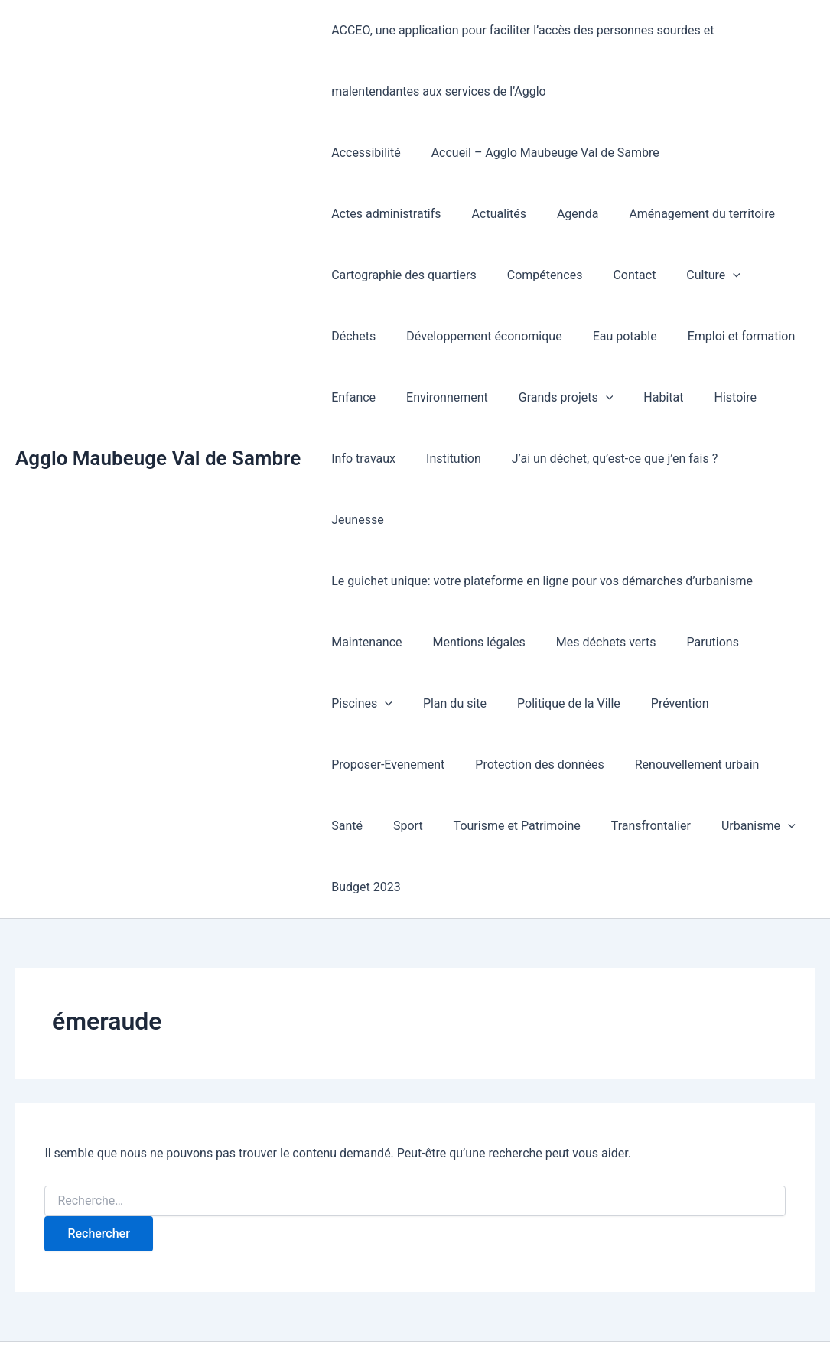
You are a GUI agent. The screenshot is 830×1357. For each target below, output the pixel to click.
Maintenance (363, 581)
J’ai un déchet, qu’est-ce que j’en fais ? (431, 458)
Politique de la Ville (553, 642)
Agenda (428, 214)
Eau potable (360, 336)
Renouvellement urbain (682, 703)
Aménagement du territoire (547, 214)
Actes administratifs (729, 152)
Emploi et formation (471, 336)
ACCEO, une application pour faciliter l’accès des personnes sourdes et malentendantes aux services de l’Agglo (565, 61)
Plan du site (445, 642)
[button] (542, 275)
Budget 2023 (362, 825)
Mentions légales (470, 581)
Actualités (355, 214)
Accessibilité (362, 152)
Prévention (659, 642)
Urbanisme (675, 765)
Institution (694, 397)
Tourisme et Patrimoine (445, 764)
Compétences (366, 275)
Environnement (659, 336)
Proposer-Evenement (384, 703)
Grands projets (375, 397)
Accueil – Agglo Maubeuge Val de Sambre (536, 152)
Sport (343, 764)
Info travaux (610, 397)
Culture (523, 275)
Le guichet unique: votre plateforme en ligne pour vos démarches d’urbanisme (539, 520)
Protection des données (530, 703)
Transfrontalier (574, 764)
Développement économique (721, 275)
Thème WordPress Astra (592, 1318)
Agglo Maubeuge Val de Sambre (158, 427)
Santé (783, 703)
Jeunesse (585, 458)
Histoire (533, 397)
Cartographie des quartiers (716, 214)
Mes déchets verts (591, 581)
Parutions (692, 581)
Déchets (596, 275)
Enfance (571, 336)
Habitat (467, 397)
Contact (449, 275)
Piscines (358, 642)
